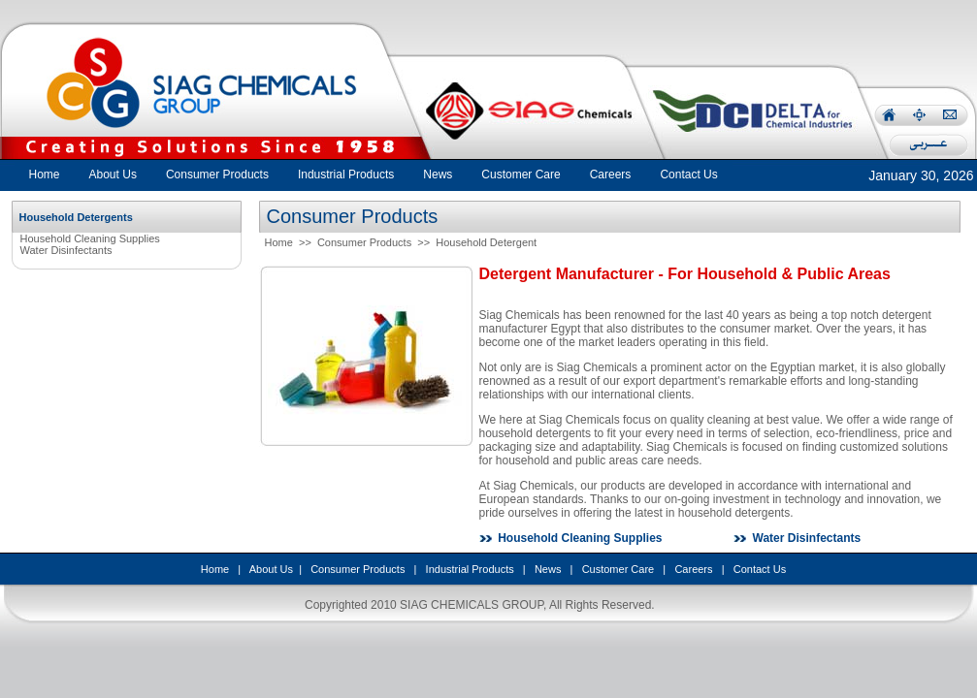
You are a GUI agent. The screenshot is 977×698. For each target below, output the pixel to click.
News (548, 569)
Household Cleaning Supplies (90, 238)
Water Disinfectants (66, 250)
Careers (693, 569)
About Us (271, 569)
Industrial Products (470, 569)
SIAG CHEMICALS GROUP (471, 605)
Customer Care (618, 569)
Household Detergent (486, 242)
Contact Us (759, 569)
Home (44, 174)
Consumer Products (364, 242)
